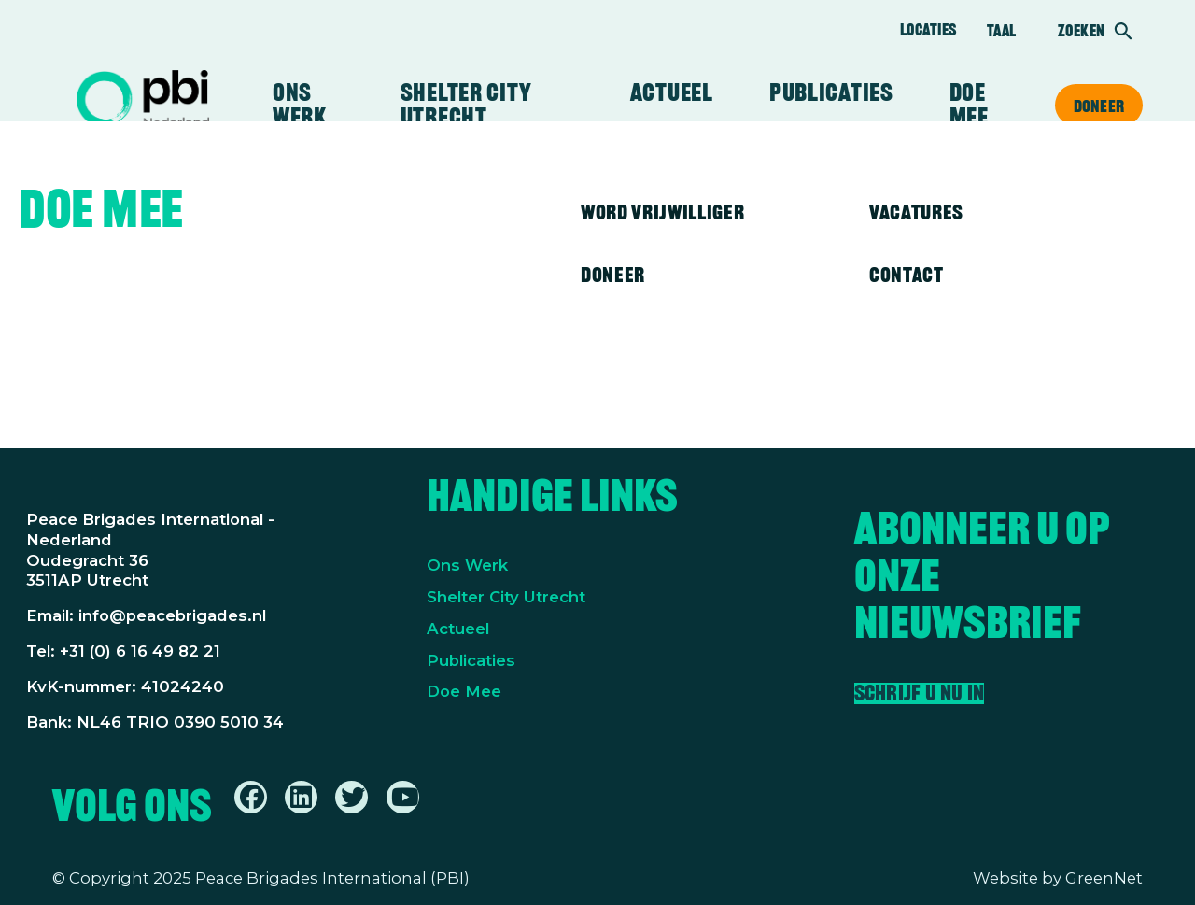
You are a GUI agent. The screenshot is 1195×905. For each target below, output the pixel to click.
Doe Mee (464, 691)
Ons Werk (467, 565)
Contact (906, 275)
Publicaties (831, 92)
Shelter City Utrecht (466, 104)
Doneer (1099, 105)
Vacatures (916, 212)
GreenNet (1104, 878)
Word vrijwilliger (662, 212)
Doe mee (969, 104)
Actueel (671, 92)
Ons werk (300, 104)
